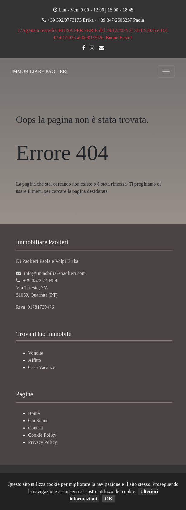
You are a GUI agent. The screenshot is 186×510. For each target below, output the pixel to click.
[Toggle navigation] (166, 71)
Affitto (34, 360)
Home (34, 413)
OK (109, 498)
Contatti (35, 427)
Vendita (35, 352)
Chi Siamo (38, 420)
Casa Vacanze (41, 367)
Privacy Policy (42, 442)
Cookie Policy (42, 435)
